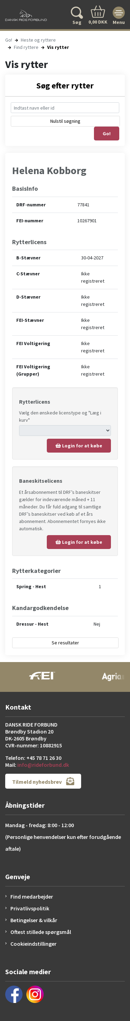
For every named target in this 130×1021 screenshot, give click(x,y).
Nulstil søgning (65, 121)
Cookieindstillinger (33, 943)
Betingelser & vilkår (33, 920)
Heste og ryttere (38, 40)
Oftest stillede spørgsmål (40, 931)
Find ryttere (26, 47)
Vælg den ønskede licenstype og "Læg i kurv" (60, 416)
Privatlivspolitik (29, 908)
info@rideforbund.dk (43, 764)
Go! (8, 40)
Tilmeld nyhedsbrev (43, 781)
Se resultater (65, 643)
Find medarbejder (31, 896)
